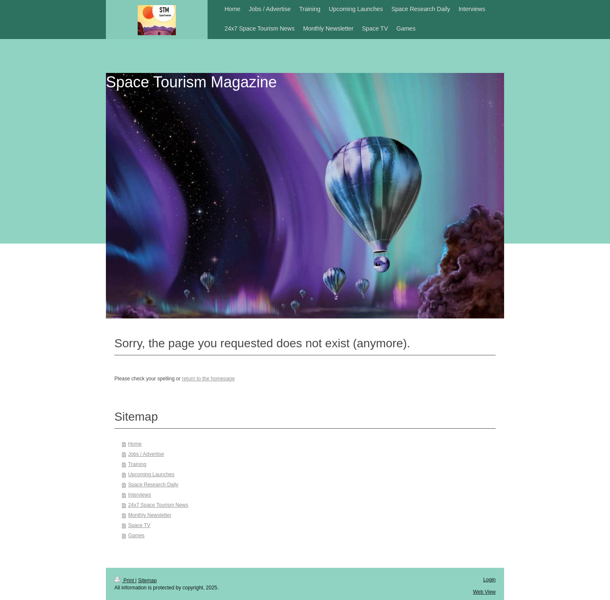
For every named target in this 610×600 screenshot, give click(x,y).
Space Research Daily (153, 485)
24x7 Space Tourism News (158, 505)
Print (124, 580)
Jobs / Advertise (146, 454)
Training (137, 464)
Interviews (139, 495)
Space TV (139, 525)
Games (136, 536)
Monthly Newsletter (149, 515)
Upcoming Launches (151, 474)
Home (134, 444)
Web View (484, 592)
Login (489, 580)
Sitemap (147, 580)
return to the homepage (208, 379)
